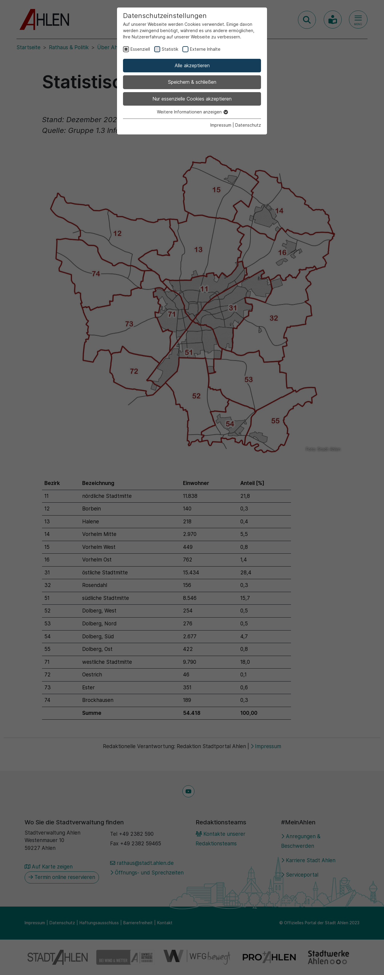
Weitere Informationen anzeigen (192, 111)
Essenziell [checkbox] (140, 49)
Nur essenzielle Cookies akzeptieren (192, 99)
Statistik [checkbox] (170, 49)
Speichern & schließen (192, 82)
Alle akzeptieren (192, 65)
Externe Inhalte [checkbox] (205, 49)
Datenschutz (248, 125)
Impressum (220, 125)
